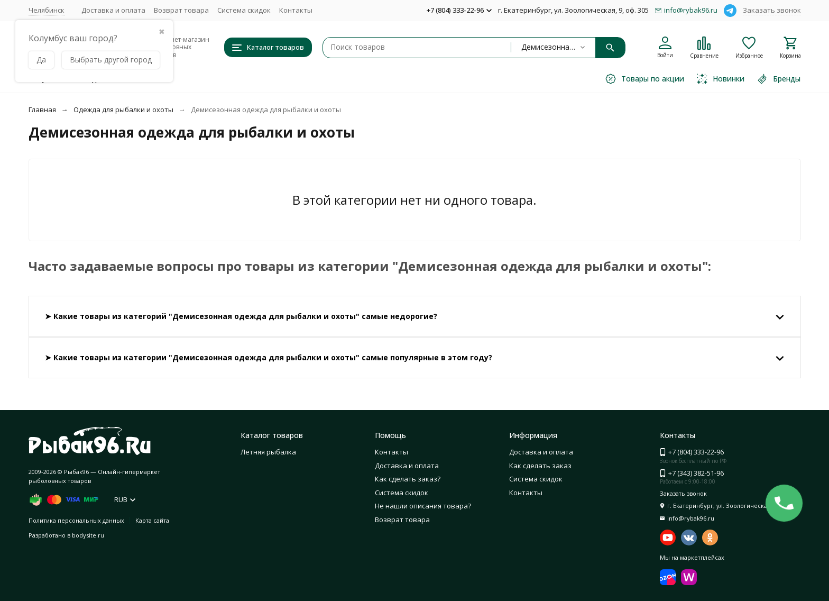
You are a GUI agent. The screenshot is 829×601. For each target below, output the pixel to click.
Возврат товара (181, 10)
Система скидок (244, 10)
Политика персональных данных (76, 520)
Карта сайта (152, 520)
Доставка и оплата (113, 10)
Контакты (295, 10)
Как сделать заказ (540, 465)
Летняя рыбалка (268, 452)
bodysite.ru (88, 535)
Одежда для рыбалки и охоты (123, 109)
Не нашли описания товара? (423, 506)
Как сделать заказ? (407, 479)
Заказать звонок (772, 10)
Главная (42, 109)
